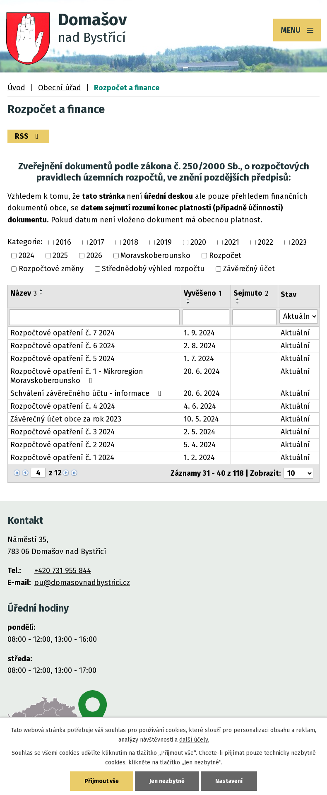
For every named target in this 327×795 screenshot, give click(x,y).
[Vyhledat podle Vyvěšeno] (206, 317)
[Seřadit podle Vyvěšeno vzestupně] (188, 299)
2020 (198, 242)
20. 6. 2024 (202, 371)
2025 (60, 255)
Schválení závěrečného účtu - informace (87, 393)
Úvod (16, 87)
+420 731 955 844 (62, 570)
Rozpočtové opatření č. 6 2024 (62, 345)
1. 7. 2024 (199, 358)
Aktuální (295, 332)
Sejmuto (251, 293)
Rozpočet (225, 255)
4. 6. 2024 (200, 406)
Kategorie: (25, 241)
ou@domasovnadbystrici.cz (82, 582)
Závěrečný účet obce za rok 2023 (65, 419)
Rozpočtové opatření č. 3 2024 (62, 431)
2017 (96, 242)
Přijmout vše (101, 781)
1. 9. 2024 (199, 332)
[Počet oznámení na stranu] (298, 473)
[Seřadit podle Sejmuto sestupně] (238, 302)
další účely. (194, 739)
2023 (299, 242)
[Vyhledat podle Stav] (298, 316)
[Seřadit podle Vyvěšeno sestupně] (188, 302)
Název (23, 293)
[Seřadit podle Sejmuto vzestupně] (238, 299)
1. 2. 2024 (199, 457)
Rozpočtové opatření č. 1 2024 (62, 457)
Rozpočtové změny (51, 269)
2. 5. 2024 (199, 431)
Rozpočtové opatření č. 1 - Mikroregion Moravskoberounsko (76, 376)
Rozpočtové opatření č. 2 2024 (62, 444)
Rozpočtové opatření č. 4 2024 (62, 406)
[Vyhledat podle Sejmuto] (254, 317)
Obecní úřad (59, 87)
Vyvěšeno (202, 293)
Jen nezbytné (167, 781)
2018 (130, 242)
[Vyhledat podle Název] (94, 317)
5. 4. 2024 (200, 444)
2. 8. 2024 (200, 345)
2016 (63, 242)
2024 (26, 255)
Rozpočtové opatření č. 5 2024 (62, 358)
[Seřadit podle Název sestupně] (41, 293)
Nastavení (229, 781)
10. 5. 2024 (201, 419)
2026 (94, 255)
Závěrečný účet (249, 269)
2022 (265, 242)
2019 (164, 242)
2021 (231, 242)
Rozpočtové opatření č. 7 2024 (62, 332)
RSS (28, 136)
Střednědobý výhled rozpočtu (153, 269)
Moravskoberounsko (155, 255)
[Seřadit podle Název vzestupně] (41, 290)
